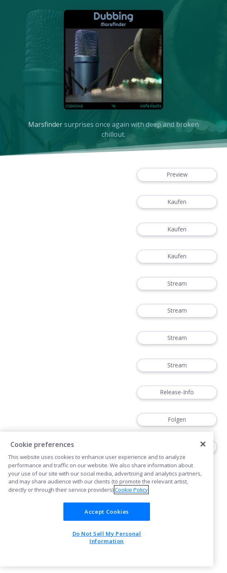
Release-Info (177, 392)
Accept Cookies (107, 511)
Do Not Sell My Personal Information (106, 537)
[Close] (203, 444)
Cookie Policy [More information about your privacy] (131, 489)
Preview (177, 174)
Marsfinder (45, 124)
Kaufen (177, 202)
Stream (177, 283)
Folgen (177, 419)
